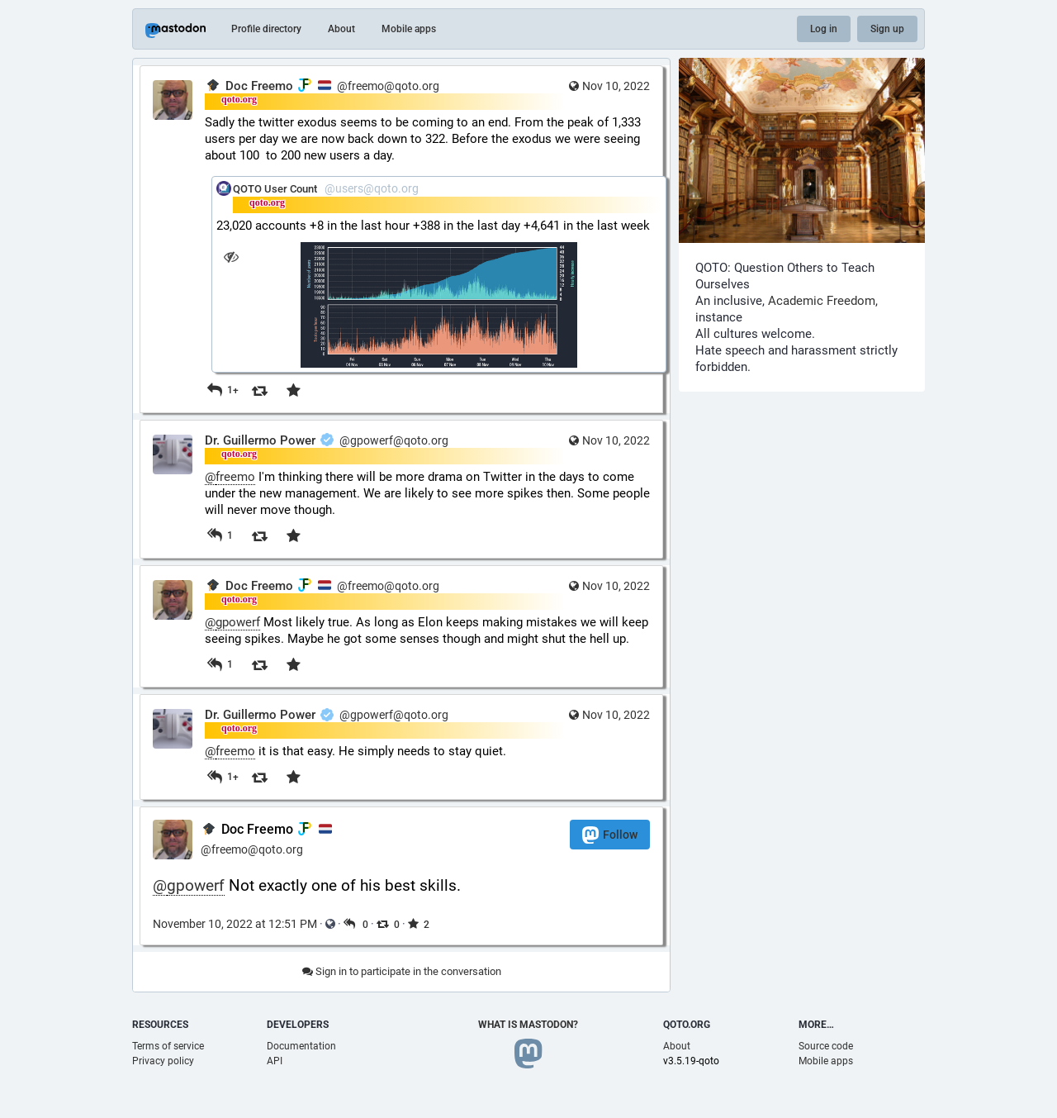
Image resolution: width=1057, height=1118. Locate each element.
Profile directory (266, 29)
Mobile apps (409, 29)
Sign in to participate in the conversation (401, 971)
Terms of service (168, 1046)
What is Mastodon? (528, 1024)
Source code (826, 1046)
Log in (823, 29)
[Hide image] (231, 256)
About (341, 29)
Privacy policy (163, 1061)
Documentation (301, 1046)
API (274, 1061)
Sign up (887, 29)
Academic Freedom (821, 300)
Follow (610, 835)
